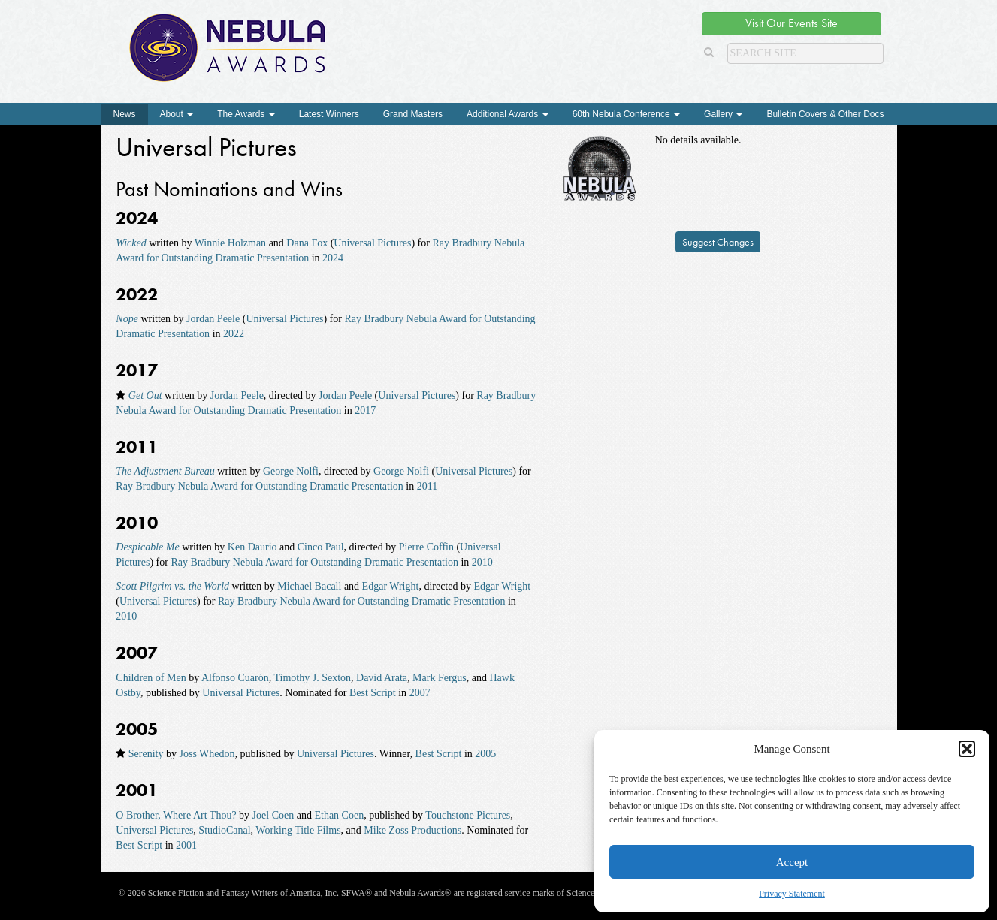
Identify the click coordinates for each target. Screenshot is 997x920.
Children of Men (151, 677)
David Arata (381, 677)
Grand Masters (413, 114)
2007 (420, 692)
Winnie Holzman (230, 243)
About (177, 114)
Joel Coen (273, 815)
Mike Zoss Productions (412, 830)
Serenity (146, 753)
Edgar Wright (390, 586)
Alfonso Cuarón (235, 677)
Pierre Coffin (426, 547)
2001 (186, 845)
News (124, 114)
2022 (233, 333)
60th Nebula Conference (626, 114)
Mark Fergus (439, 677)
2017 (365, 410)
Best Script (372, 692)
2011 (427, 486)
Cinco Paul (321, 547)
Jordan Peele (213, 318)
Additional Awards (507, 114)
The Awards (245, 114)
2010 (482, 562)
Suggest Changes (718, 242)
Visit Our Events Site (791, 23)
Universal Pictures (372, 243)
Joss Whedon (206, 753)
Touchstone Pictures (467, 815)
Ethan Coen (339, 815)
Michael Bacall (309, 586)
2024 (332, 258)
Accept (792, 862)
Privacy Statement (792, 893)
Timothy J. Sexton (312, 677)
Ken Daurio (252, 547)
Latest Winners (329, 114)
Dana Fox (307, 243)
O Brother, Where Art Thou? (176, 815)
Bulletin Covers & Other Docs (825, 114)
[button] (966, 748)
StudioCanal (224, 830)
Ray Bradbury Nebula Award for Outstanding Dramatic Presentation (259, 486)
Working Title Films (297, 830)
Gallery (723, 114)
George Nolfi (291, 471)
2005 (485, 753)
